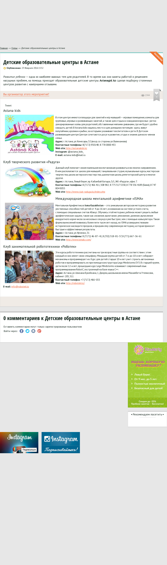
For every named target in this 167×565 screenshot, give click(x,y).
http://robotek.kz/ (75, 283)
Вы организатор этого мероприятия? (26, 94)
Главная (4, 48)
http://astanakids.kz (76, 148)
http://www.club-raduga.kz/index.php (85, 191)
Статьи (14, 48)
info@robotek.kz (20, 286)
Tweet (8, 105)
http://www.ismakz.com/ (78, 239)
